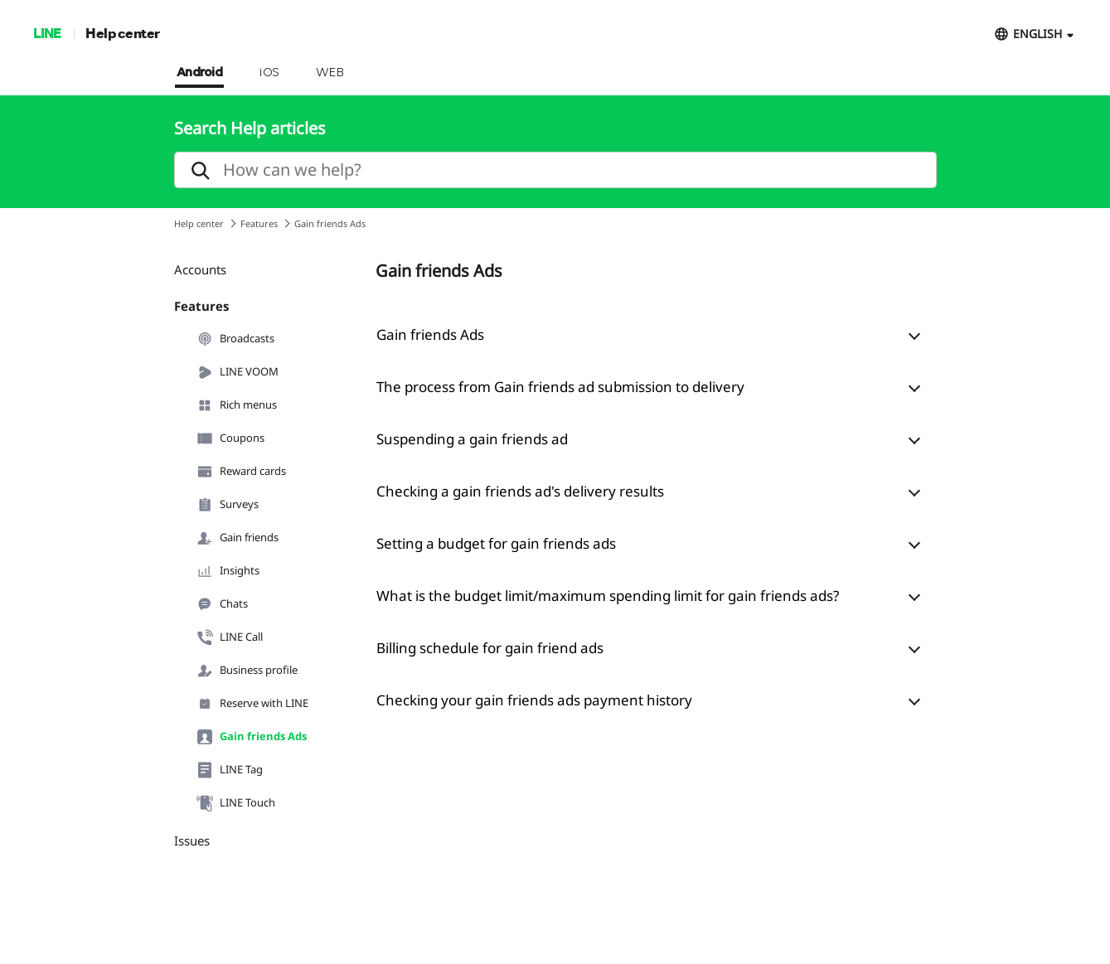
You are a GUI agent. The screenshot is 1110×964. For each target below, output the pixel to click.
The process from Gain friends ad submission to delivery (560, 386)
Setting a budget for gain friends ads (496, 543)
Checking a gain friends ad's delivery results (520, 491)
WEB (330, 73)
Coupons (230, 438)
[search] (555, 170)
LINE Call (229, 637)
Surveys (227, 505)
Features (259, 223)
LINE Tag (229, 770)
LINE (47, 32)
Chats (222, 604)
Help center (122, 32)
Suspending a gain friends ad (472, 438)
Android (200, 73)
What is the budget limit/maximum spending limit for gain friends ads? (607, 595)
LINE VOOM (237, 372)
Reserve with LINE (252, 703)
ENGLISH (1037, 33)
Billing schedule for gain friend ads (489, 647)
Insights (227, 571)
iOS (269, 73)
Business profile (247, 670)
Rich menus (236, 405)
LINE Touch (235, 803)
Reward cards (241, 471)
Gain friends (237, 538)
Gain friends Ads (251, 737)
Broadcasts (235, 339)
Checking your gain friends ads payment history (534, 700)
